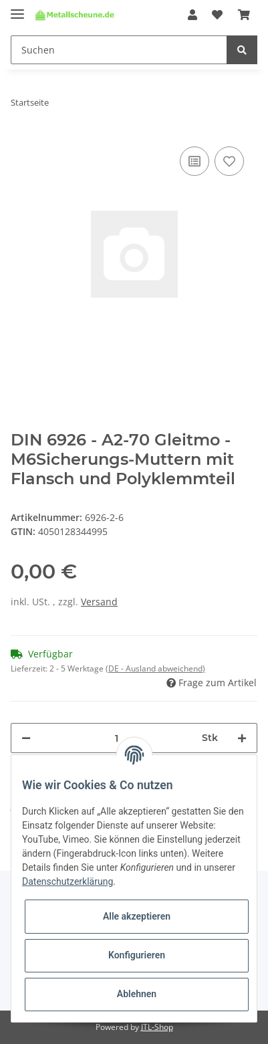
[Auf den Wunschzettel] (229, 161)
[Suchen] (119, 49)
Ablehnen (136, 993)
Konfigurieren (136, 955)
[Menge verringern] (26, 738)
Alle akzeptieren (136, 916)
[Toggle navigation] (17, 8)
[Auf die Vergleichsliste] (194, 161)
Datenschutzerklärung (67, 881)
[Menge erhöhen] (242, 738)
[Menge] (116, 738)
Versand (99, 601)
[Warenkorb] (244, 14)
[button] (192, 14)
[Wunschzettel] (217, 14)
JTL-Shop (157, 1027)
